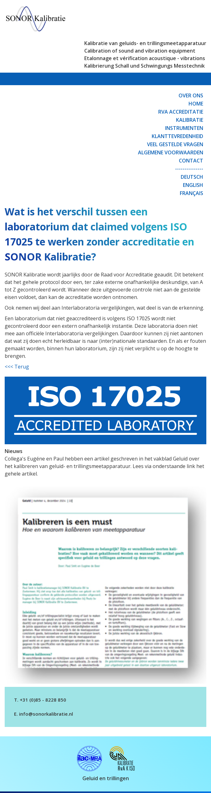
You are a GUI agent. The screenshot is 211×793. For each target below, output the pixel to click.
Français (191, 193)
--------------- (189, 168)
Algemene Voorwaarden (170, 152)
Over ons (191, 95)
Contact (191, 160)
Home (196, 103)
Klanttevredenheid (177, 136)
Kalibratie (189, 119)
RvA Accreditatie (180, 111)
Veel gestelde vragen (175, 144)
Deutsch (192, 176)
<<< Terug (17, 366)
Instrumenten (184, 128)
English (193, 185)
